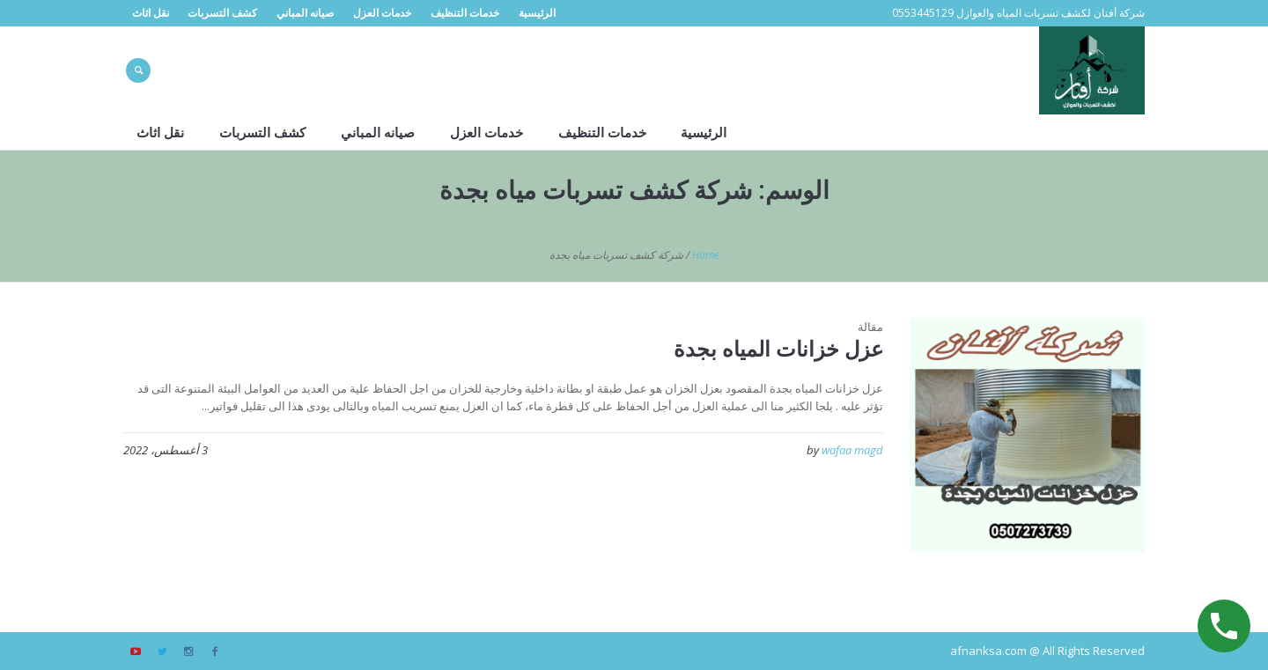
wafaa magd (852, 450)
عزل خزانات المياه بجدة (778, 348)
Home (705, 254)
